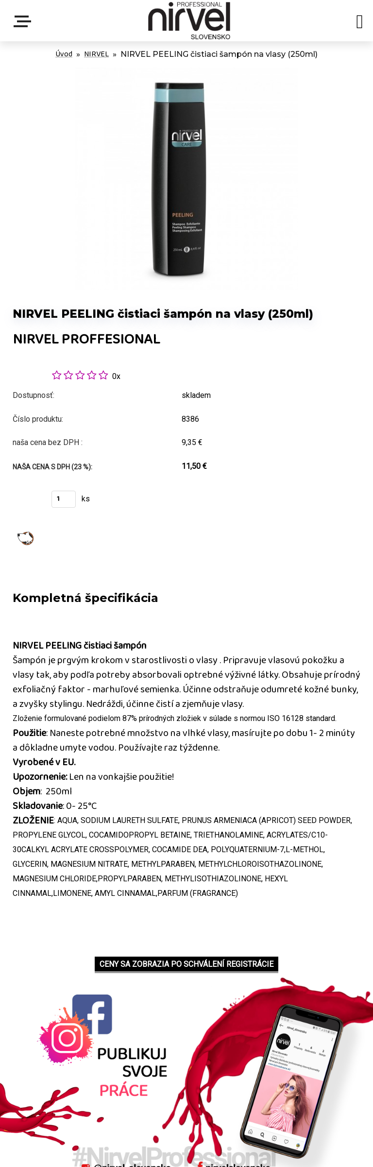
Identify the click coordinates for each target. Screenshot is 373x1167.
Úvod (63, 54)
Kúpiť (26, 502)
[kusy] (63, 499)
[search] (359, 23)
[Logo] (189, 20)
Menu (24, 21)
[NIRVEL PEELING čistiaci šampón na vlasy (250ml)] (186, 72)
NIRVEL (96, 54)
